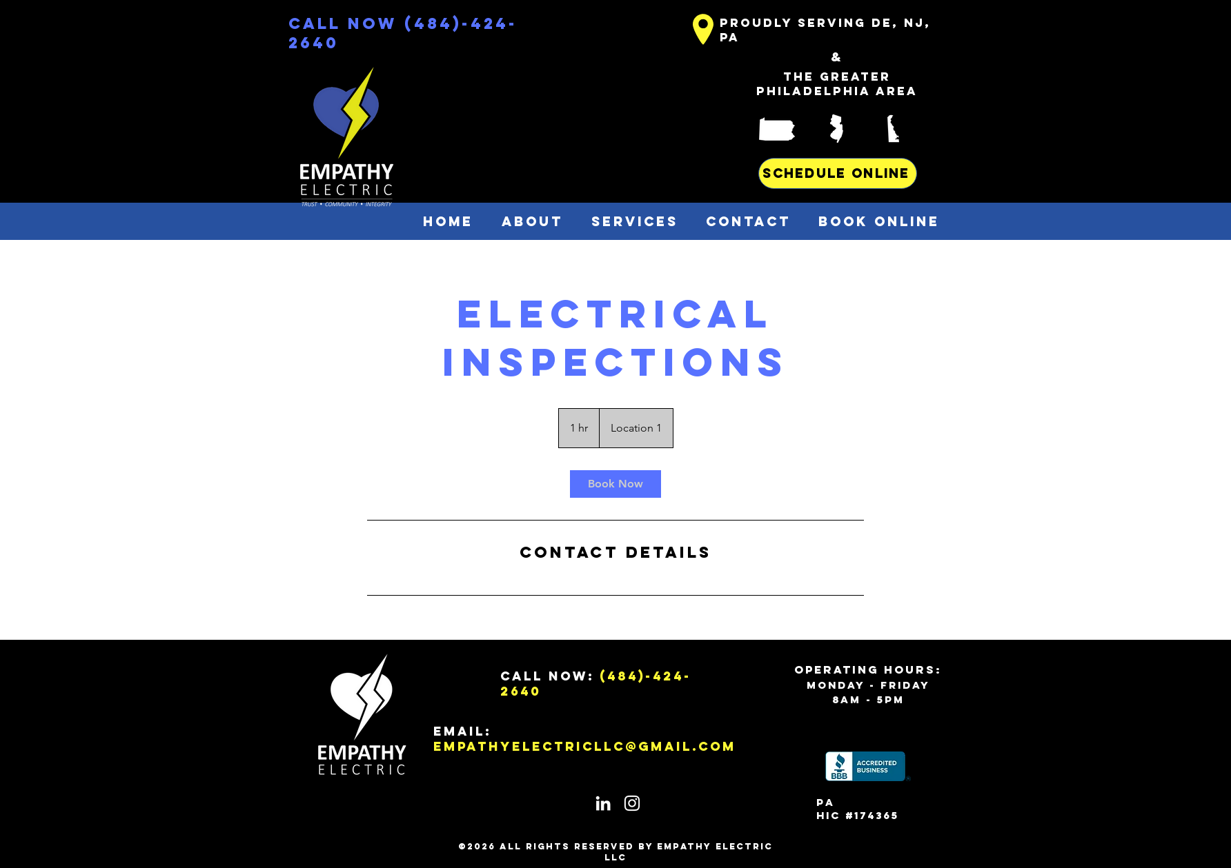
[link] (615, 484)
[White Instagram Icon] (632, 803)
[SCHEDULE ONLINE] (837, 173)
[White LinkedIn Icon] (603, 803)
